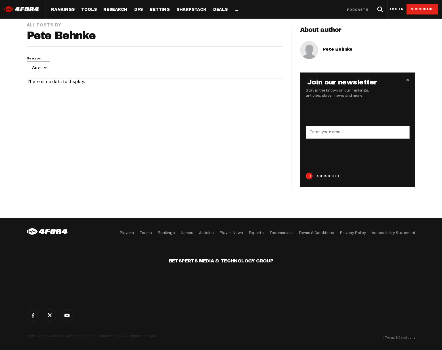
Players (127, 232)
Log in (397, 9)
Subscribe (422, 9)
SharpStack (191, 10)
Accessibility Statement (394, 232)
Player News (231, 232)
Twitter (50, 315)
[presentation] (349, 155)
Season (34, 58)
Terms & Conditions (316, 232)
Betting (160, 10)
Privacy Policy (353, 232)
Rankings (62, 10)
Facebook (32, 315)
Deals (220, 10)
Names (187, 232)
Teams (146, 232)
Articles (206, 232)
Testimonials (281, 232)
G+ (67, 315)
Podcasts (357, 10)
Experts (256, 232)
